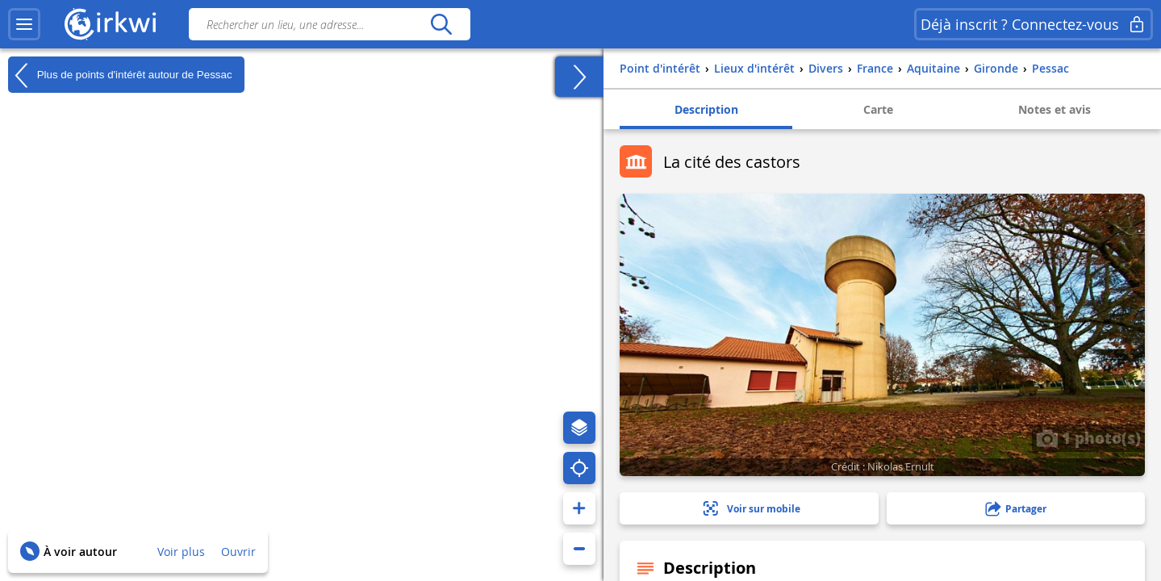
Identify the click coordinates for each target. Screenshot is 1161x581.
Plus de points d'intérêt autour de (120, 75)
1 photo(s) (1088, 437)
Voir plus (181, 551)
